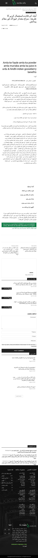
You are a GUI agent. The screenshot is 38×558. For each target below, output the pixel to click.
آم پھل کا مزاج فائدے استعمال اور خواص (26, 386)
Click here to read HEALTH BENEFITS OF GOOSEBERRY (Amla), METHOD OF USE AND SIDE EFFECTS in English (19, 225)
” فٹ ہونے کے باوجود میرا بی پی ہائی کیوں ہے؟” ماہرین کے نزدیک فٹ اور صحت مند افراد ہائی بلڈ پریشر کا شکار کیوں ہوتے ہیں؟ (19, 456)
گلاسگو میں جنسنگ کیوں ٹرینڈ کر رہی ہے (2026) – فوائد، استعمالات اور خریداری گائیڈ (31, 495)
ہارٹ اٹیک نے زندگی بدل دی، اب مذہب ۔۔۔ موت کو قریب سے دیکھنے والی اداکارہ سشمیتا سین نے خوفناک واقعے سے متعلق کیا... (24, 378)
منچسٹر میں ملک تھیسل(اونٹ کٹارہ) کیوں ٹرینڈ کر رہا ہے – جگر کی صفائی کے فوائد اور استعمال (31, 479)
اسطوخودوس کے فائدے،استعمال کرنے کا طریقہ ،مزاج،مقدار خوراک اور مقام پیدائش (28, 249)
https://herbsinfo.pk (29, 274)
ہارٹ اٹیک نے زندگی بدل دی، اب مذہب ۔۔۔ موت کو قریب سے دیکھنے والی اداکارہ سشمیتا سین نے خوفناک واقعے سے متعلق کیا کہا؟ (10, 251)
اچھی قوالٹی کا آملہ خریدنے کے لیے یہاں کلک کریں (24, 228)
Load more (19, 396)
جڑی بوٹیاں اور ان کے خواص (27, 9)
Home (35, 9)
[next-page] (35, 311)
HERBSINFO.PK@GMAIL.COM (19, 544)
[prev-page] (32, 311)
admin (11, 25)
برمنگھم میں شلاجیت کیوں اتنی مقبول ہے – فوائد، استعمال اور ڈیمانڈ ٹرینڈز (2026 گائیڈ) (32, 509)
